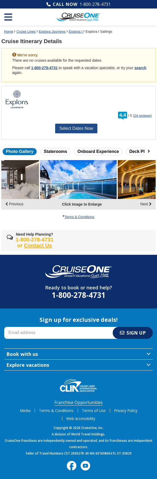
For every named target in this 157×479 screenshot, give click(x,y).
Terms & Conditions (78, 217)
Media (25, 410)
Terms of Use (94, 410)
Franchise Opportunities (78, 402)
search (140, 68)
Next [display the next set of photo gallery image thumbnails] (146, 204)
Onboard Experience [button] (98, 151)
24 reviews (142, 116)
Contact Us (38, 245)
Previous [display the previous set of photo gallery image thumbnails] (14, 204)
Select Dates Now (76, 128)
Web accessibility (80, 418)
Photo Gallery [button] (19, 151)
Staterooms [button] (55, 151)
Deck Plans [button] (140, 151)
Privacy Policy (125, 410)
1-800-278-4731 (95, 4)
